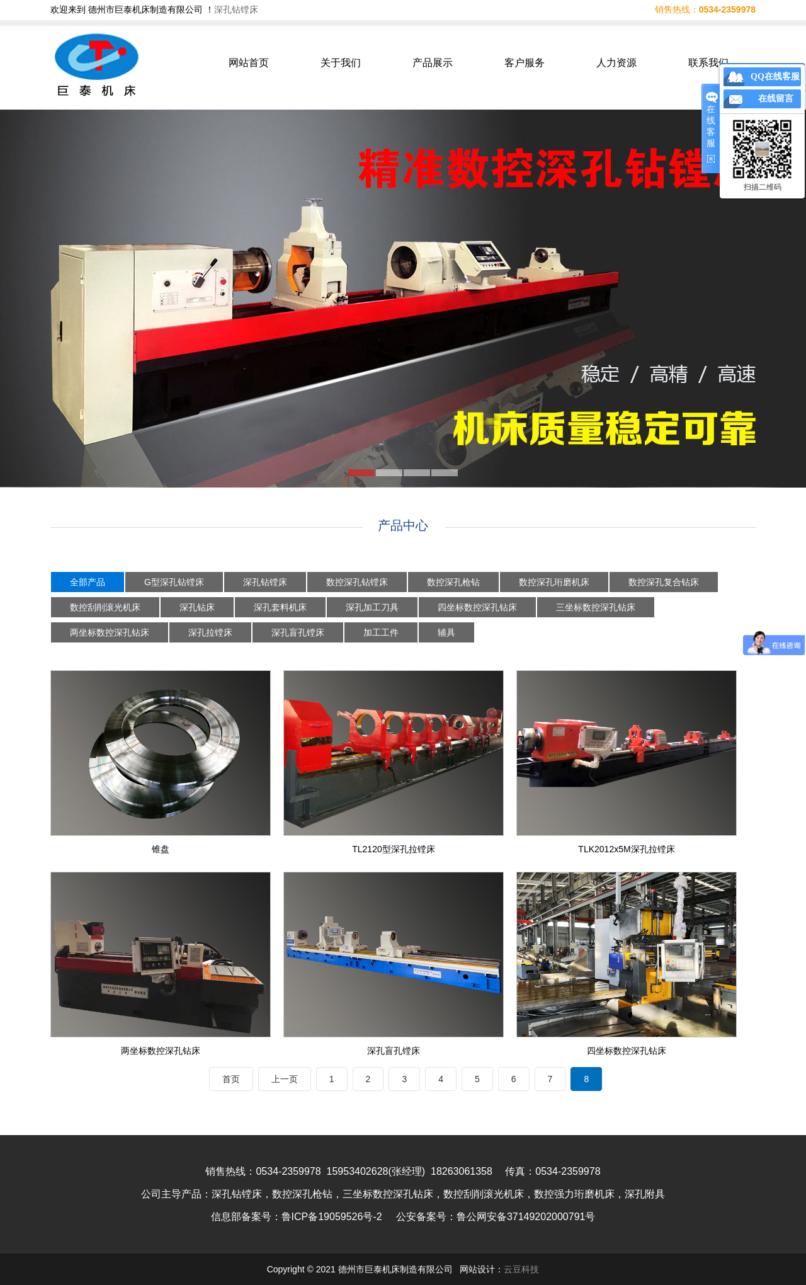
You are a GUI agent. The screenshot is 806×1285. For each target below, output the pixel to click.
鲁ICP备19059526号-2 (331, 1216)
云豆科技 (521, 1269)
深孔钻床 (197, 607)
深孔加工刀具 (372, 607)
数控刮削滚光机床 (105, 607)
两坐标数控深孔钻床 (109, 632)
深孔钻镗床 (236, 9)
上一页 (284, 1079)
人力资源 (616, 62)
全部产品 (87, 582)
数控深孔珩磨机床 (554, 582)
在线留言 (775, 98)
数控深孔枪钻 (453, 582)
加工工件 (381, 632)
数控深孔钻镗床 (357, 582)
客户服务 (524, 62)
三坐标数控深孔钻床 (595, 607)
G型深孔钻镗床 (174, 582)
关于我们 (341, 62)
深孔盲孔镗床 (297, 632)
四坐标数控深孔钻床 (477, 607)
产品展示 (432, 62)
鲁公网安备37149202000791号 (526, 1216)
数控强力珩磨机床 (574, 1194)
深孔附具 (645, 1194)
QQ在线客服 (775, 76)
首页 (231, 1079)
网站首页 (249, 62)
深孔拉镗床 (210, 632)
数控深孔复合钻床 (663, 582)
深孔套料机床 (280, 607)
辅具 (446, 632)
